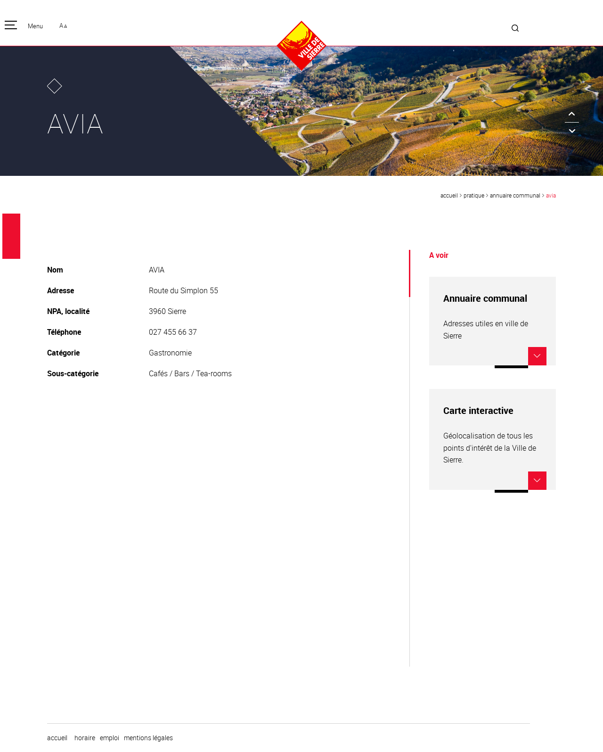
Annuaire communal (515, 195)
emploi (109, 738)
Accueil (449, 195)
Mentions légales (148, 738)
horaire (84, 738)
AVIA (551, 195)
